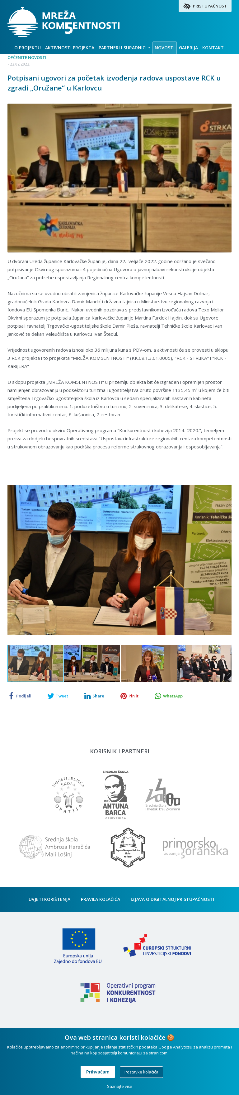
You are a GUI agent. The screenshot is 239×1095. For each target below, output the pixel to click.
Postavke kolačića (141, 1072)
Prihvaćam (98, 1071)
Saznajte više (119, 1086)
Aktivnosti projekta (69, 48)
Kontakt (213, 48)
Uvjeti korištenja (49, 901)
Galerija (188, 48)
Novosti (165, 48)
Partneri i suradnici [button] (124, 48)
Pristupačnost (205, 6)
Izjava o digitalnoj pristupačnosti (172, 901)
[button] (226, 481)
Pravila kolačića (100, 901)
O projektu (27, 48)
